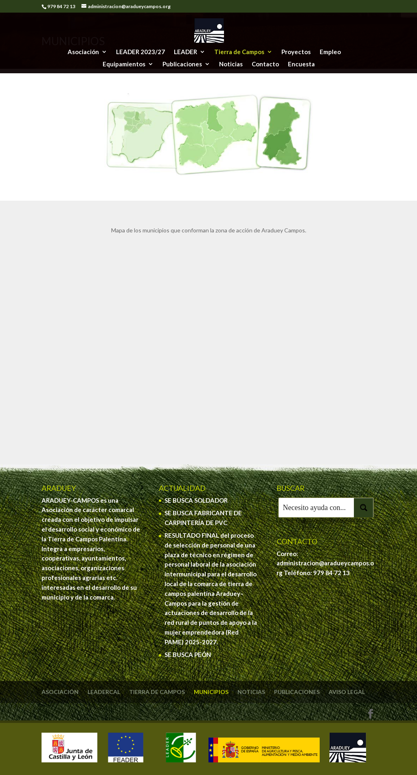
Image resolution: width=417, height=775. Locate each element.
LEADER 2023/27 (140, 52)
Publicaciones (182, 64)
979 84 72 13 (331, 572)
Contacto (265, 64)
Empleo (330, 52)
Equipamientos (124, 64)
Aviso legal (347, 691)
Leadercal (104, 691)
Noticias (231, 64)
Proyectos (296, 52)
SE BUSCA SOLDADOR (196, 500)
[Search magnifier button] (363, 507)
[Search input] (316, 507)
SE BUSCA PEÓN (188, 654)
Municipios (211, 691)
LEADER (185, 52)
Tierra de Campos (239, 52)
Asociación (83, 52)
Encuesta (301, 64)
